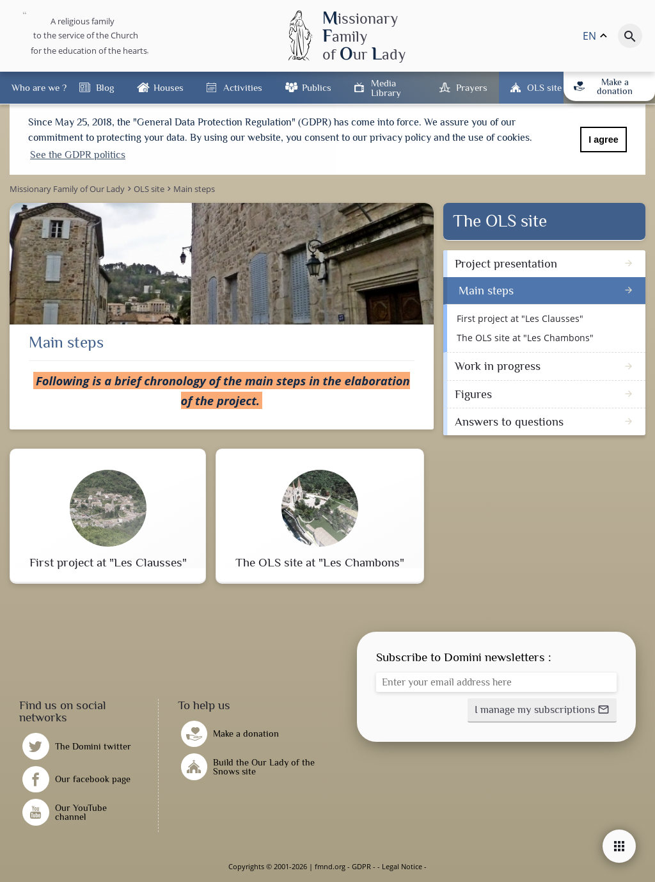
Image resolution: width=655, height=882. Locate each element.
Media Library (386, 87)
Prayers (471, 87)
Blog (105, 87)
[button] (542, 710)
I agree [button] (603, 139)
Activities (242, 87)
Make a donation (603, 86)
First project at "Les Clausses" (520, 318)
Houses (169, 87)
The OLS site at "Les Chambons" (525, 338)
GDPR (361, 866)
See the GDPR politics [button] (77, 155)
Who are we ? (39, 87)
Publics (316, 87)
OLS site (544, 87)
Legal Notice (402, 866)
